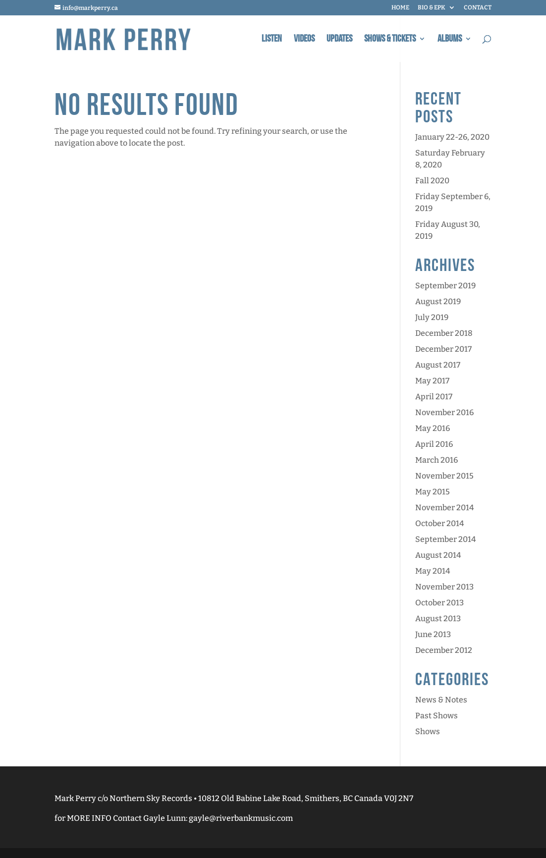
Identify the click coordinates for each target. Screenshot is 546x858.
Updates (339, 40)
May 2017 (432, 380)
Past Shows (436, 715)
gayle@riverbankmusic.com (241, 818)
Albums (449, 40)
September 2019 (445, 285)
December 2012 (443, 650)
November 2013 (444, 586)
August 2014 (438, 555)
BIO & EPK (431, 7)
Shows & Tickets (390, 40)
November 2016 (444, 412)
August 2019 (438, 301)
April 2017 (433, 396)
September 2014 (445, 539)
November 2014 (444, 507)
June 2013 (433, 634)
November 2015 (444, 476)
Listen (272, 40)
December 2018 (444, 333)
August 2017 (437, 365)
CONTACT (477, 7)
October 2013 (439, 602)
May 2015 (432, 491)
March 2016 (436, 460)
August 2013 (438, 618)
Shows (427, 731)
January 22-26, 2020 (452, 137)
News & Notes (441, 699)
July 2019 (431, 317)
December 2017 (443, 349)
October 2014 (439, 523)
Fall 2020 (432, 180)
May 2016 (432, 428)
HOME (400, 7)
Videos (304, 40)
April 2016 (434, 444)
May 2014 (432, 571)
